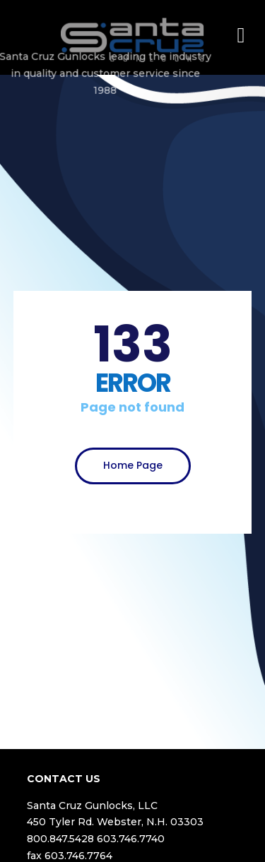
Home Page (133, 465)
